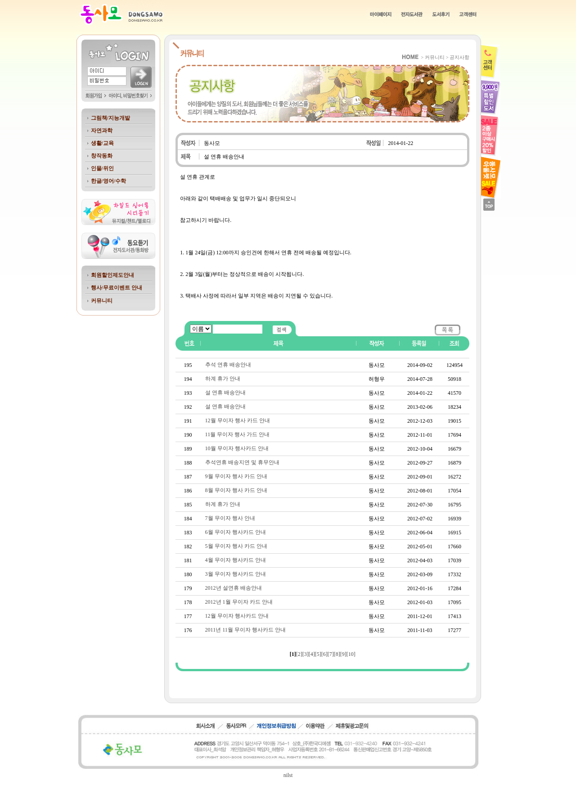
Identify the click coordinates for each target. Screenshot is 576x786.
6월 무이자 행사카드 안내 (235, 532)
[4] (312, 654)
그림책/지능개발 (110, 118)
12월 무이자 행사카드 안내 (237, 616)
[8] (337, 654)
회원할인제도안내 (112, 275)
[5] (318, 654)
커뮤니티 (101, 301)
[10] (351, 654)
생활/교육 (102, 143)
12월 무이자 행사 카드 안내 (237, 420)
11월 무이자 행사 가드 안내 (237, 434)
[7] (331, 654)
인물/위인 (102, 168)
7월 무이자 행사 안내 (230, 518)
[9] (343, 654)
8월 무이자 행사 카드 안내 (236, 490)
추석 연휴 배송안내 (228, 364)
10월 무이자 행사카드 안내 (237, 448)
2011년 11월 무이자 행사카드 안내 (245, 630)
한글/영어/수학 (108, 181)
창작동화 (101, 156)
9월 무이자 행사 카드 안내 (236, 476)
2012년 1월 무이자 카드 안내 (239, 602)
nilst (288, 775)
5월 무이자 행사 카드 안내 (236, 546)
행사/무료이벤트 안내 (116, 288)
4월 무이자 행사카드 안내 (235, 560)
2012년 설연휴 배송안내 (233, 588)
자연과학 (101, 130)
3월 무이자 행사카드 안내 (235, 574)
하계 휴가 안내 (222, 378)
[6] (324, 654)
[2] (299, 654)
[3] (305, 654)
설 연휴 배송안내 (225, 392)
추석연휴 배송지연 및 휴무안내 (242, 462)
